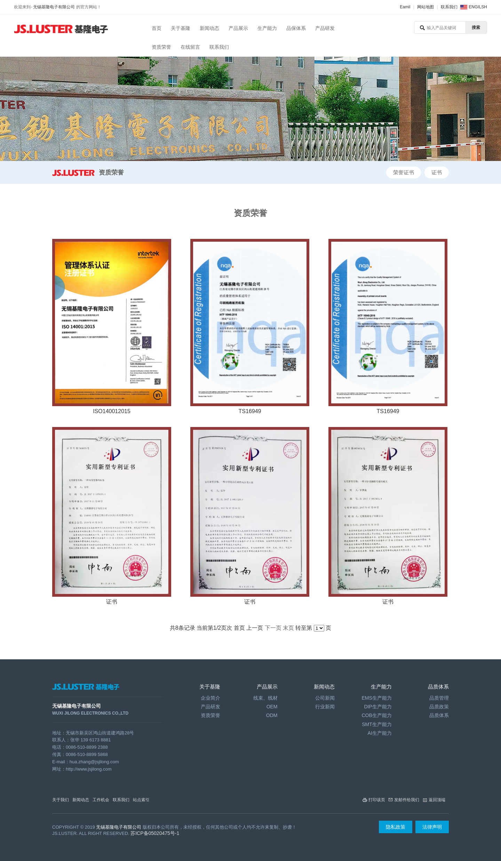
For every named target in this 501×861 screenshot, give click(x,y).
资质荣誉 (161, 47)
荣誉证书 (403, 172)
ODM (272, 715)
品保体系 (296, 28)
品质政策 (439, 706)
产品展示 (238, 28)
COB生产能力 (376, 715)
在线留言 (190, 47)
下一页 (273, 628)
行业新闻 (325, 706)
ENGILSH (478, 7)
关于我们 (60, 799)
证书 (436, 172)
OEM (272, 706)
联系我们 (449, 7)
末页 (288, 628)
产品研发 (325, 28)
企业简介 (210, 698)
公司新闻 (325, 698)
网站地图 (425, 7)
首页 (156, 28)
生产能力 (267, 28)
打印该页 (376, 799)
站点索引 (141, 799)
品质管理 (439, 698)
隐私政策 (395, 827)
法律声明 (432, 827)
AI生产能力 (380, 733)
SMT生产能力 (377, 724)
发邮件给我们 (406, 799)
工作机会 (101, 799)
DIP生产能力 (377, 706)
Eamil (405, 7)
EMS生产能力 (376, 698)
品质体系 (439, 715)
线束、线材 (265, 698)
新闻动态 (209, 28)
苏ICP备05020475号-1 (154, 833)
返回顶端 (437, 799)
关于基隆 (180, 28)
